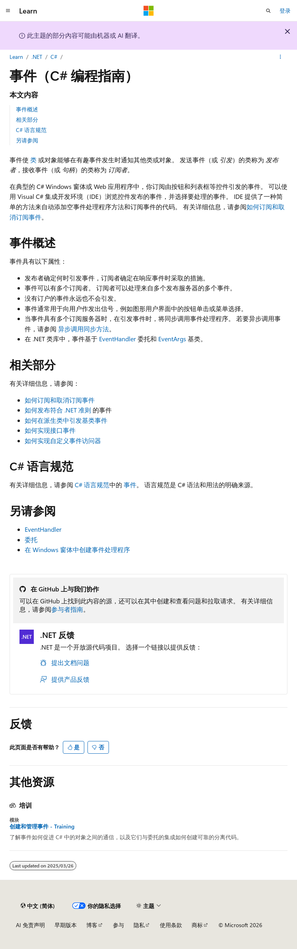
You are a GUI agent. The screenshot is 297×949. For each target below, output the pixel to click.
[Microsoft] (149, 11)
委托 (31, 539)
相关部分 (27, 119)
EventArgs (172, 338)
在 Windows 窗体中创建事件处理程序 (77, 549)
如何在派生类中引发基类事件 (66, 420)
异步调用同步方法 (83, 329)
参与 (118, 925)
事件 (130, 484)
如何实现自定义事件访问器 (63, 440)
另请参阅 (27, 140)
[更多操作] (280, 57)
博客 (91, 925)
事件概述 (27, 109)
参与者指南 (67, 609)
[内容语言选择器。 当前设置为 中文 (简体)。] (38, 905)
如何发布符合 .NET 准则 (58, 410)
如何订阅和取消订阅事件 (60, 400)
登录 (285, 10)
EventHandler (117, 338)
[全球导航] (8, 11)
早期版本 (65, 925)
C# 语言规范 (31, 130)
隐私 (139, 925)
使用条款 (171, 925)
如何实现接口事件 (50, 430)
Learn (16, 56)
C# (53, 56)
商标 (197, 925)
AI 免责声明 (30, 925)
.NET (36, 56)
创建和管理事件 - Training (42, 826)
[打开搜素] (268, 11)
